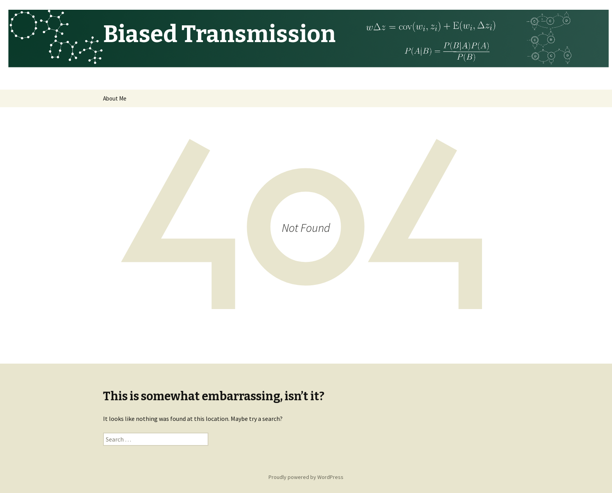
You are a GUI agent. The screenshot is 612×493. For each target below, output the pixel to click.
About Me (114, 98)
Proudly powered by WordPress (306, 477)
